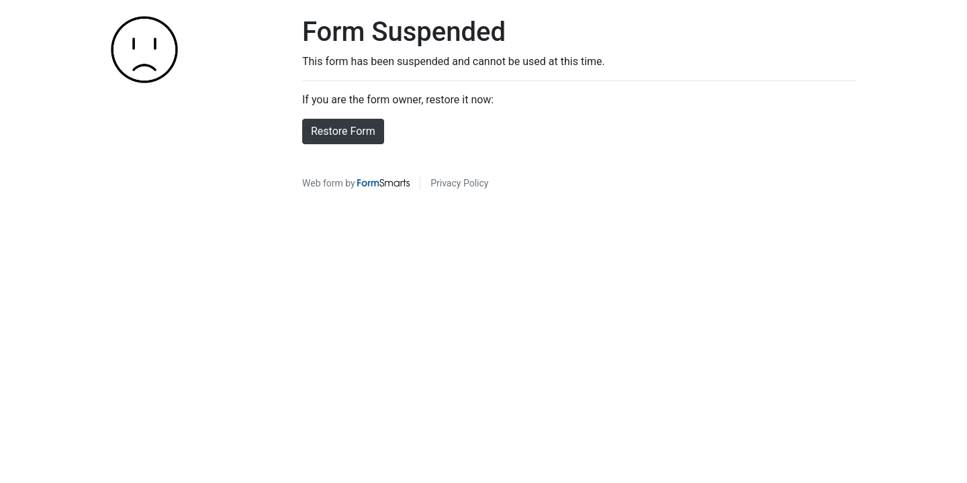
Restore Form (343, 131)
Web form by (356, 183)
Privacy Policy (459, 183)
